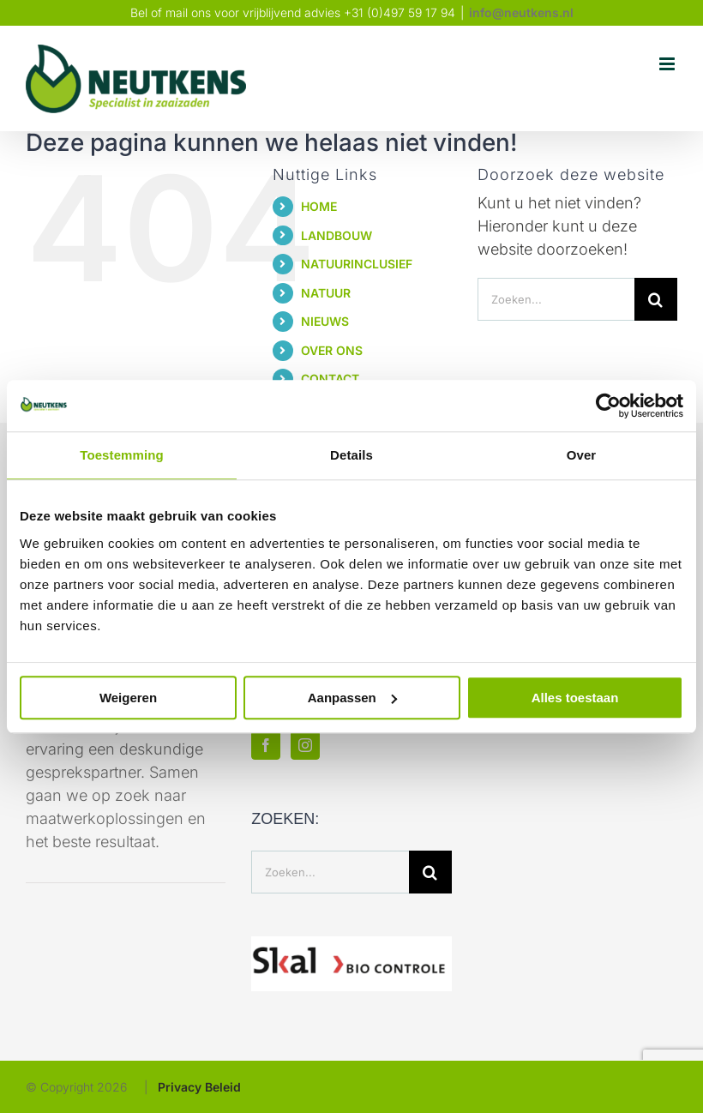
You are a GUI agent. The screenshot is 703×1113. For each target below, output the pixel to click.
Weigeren (128, 697)
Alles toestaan (575, 697)
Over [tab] (582, 455)
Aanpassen (352, 697)
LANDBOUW (336, 235)
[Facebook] (265, 745)
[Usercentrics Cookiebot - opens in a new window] (608, 405)
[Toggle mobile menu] (668, 64)
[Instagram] (305, 745)
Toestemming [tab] (122, 455)
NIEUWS (325, 321)
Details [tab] (351, 455)
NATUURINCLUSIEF (356, 263)
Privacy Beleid (199, 1087)
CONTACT (330, 378)
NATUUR (326, 293)
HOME (319, 206)
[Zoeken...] (556, 299)
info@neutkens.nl (521, 12)
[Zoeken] (655, 299)
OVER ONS (332, 350)
